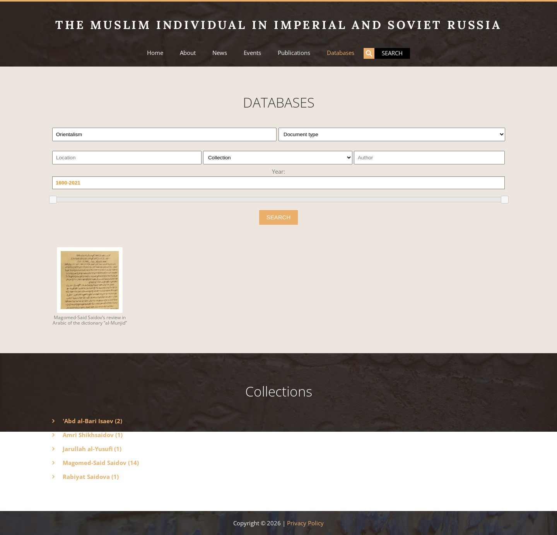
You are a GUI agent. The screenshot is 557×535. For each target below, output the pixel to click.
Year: (278, 171)
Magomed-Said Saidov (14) (101, 463)
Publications (294, 53)
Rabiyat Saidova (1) (91, 476)
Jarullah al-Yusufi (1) (92, 449)
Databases (340, 53)
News (219, 53)
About (188, 53)
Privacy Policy (305, 523)
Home (155, 53)
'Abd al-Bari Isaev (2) (92, 421)
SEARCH (279, 217)
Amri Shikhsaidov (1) (93, 435)
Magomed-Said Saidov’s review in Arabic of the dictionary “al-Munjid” (90, 320)
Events (252, 53)
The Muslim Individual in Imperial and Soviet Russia (278, 24)
